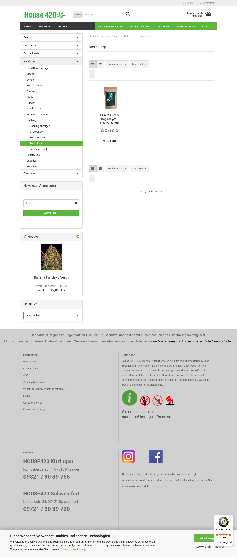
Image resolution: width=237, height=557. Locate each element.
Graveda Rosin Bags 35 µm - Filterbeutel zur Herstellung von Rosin (109, 119)
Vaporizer (32, 160)
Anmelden (51, 213)
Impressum (29, 361)
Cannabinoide (31, 53)
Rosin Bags (36, 143)
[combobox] (117, 64)
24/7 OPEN (162, 26)
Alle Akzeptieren (210, 538)
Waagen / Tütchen (37, 114)
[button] (93, 64)
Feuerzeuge (33, 154)
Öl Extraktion (37, 131)
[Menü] (230, 517)
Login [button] (188, 3)
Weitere (61, 26)
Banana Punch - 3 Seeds (51, 277)
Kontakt (208, 26)
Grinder (31, 102)
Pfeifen (31, 97)
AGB (25, 375)
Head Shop (29, 61)
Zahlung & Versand (34, 382)
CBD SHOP (44, 26)
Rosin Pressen (38, 137)
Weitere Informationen (211, 546)
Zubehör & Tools (39, 149)
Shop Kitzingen (139, 26)
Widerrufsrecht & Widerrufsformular (43, 388)
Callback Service (32, 402)
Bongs (30, 79)
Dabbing (31, 120)
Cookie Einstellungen (35, 409)
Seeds (28, 26)
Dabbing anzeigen (40, 126)
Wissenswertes (185, 26)
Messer (31, 73)
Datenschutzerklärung (73, 549)
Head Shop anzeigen (38, 68)
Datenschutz (30, 368)
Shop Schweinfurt (110, 26)
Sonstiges (32, 166)
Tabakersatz (34, 108)
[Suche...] (78, 14)
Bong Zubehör (35, 85)
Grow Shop (29, 173)
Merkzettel (206, 3)
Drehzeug (32, 91)
